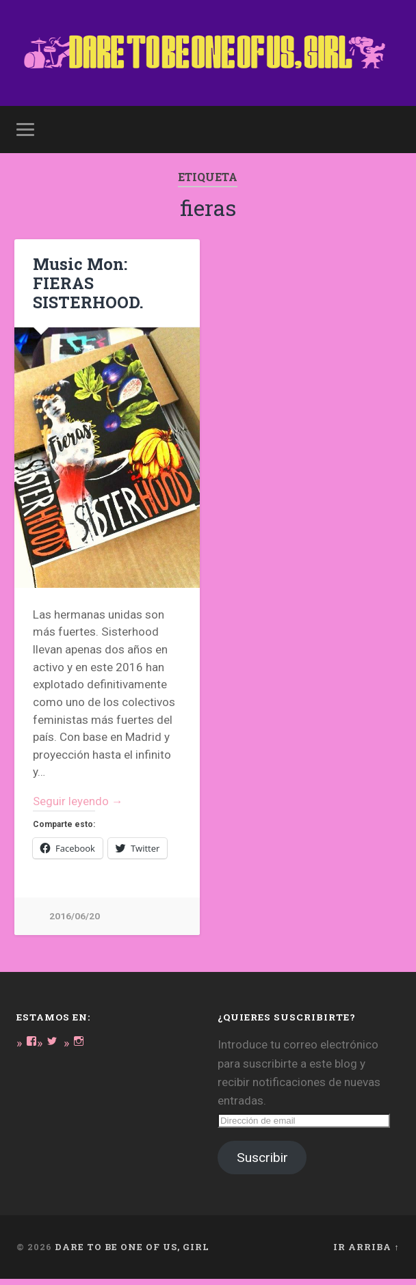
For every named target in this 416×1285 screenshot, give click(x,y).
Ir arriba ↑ (366, 1252)
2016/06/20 (74, 922)
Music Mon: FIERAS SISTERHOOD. (85, 287)
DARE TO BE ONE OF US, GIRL (132, 1252)
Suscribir (262, 1164)
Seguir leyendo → (78, 806)
